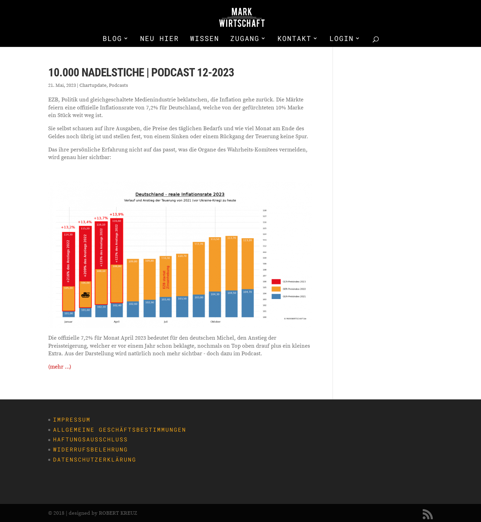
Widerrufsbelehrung (90, 449)
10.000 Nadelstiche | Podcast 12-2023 (141, 72)
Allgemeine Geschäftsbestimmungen (119, 429)
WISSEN (204, 39)
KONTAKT (294, 39)
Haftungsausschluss (90, 439)
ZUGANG (244, 39)
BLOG (112, 39)
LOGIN (341, 39)
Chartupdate (92, 85)
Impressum (72, 419)
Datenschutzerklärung (94, 459)
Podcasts (118, 85)
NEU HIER (159, 39)
